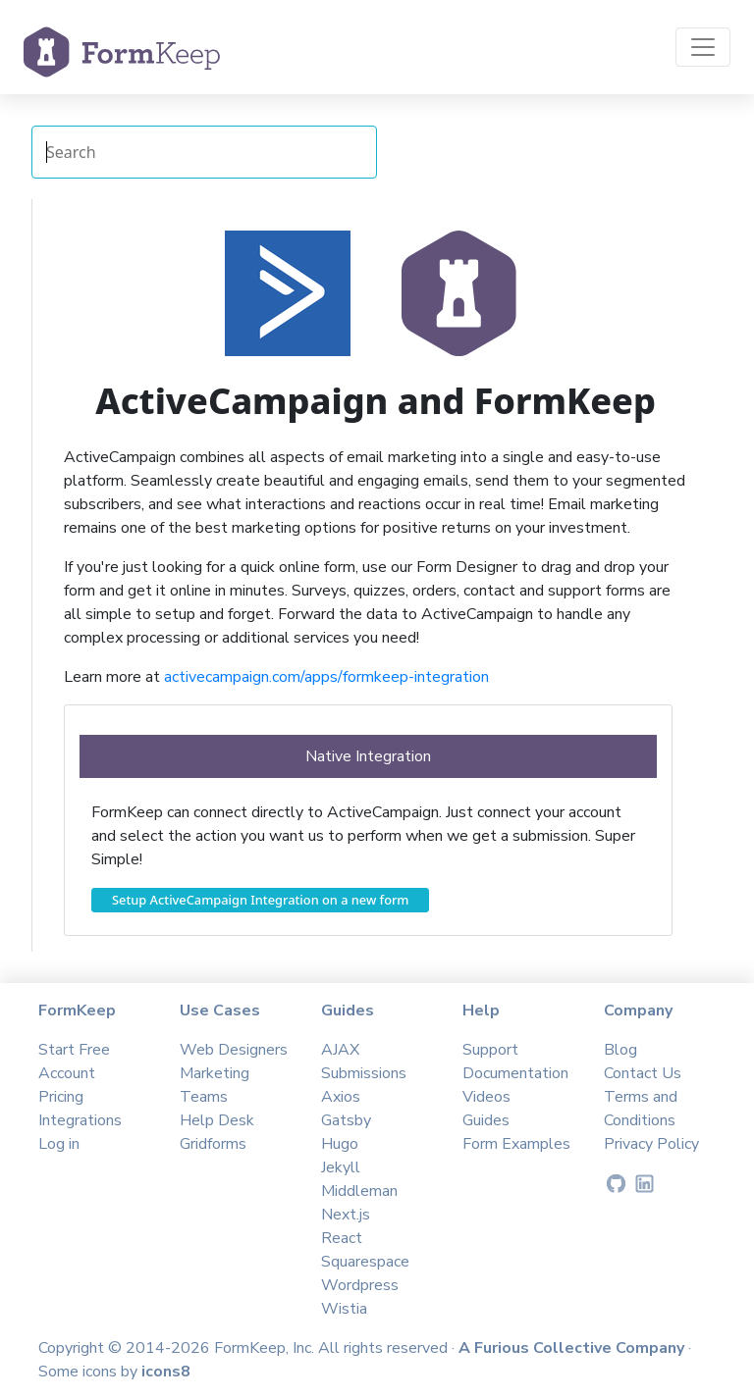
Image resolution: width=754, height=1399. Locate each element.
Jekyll (340, 1167)
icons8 (165, 1371)
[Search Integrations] (204, 152)
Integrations (80, 1120)
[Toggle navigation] (702, 47)
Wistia (344, 1309)
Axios (340, 1097)
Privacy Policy (651, 1144)
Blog (620, 1050)
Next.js (345, 1214)
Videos (486, 1097)
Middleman (359, 1191)
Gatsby (346, 1120)
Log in (59, 1144)
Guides (486, 1120)
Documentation (515, 1073)
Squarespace (365, 1261)
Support (490, 1050)
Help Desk (217, 1120)
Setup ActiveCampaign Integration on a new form (260, 899)
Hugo (339, 1144)
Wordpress (360, 1285)
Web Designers (234, 1050)
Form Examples (516, 1144)
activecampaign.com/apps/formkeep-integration (326, 677)
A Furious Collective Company (573, 1348)
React (341, 1238)
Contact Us (642, 1073)
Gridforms (213, 1144)
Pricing (60, 1097)
